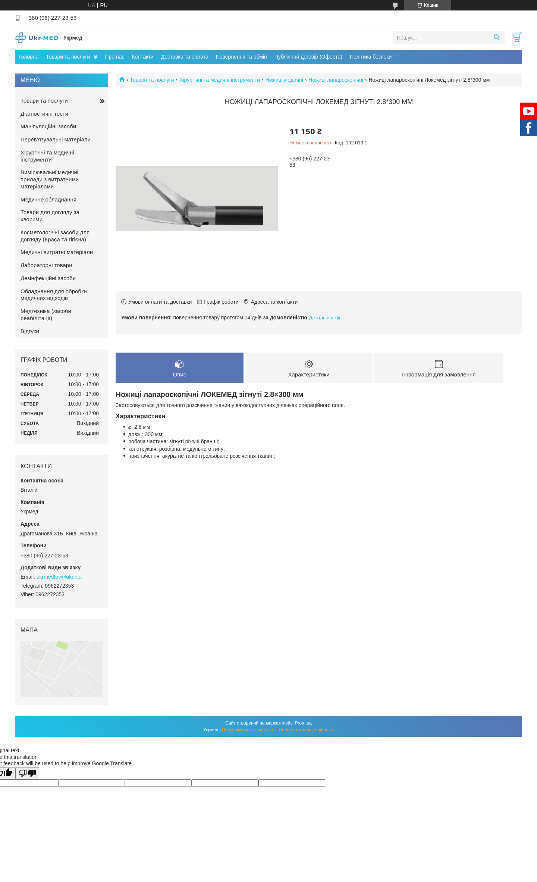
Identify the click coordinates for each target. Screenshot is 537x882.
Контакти (142, 57)
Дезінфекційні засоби (48, 278)
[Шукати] (496, 37)
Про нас (114, 57)
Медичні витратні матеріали (57, 252)
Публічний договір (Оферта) (308, 57)
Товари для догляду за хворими (50, 215)
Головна (28, 57)
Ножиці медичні (284, 80)
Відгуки (30, 331)
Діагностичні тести (44, 113)
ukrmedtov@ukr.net (59, 577)
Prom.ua (303, 723)
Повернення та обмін (241, 57)
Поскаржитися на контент (248, 729)
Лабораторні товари (46, 265)
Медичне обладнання (48, 199)
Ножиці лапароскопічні (335, 80)
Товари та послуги (68, 57)
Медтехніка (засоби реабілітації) (46, 314)
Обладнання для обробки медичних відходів (54, 294)
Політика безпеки (371, 57)
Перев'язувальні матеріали (56, 139)
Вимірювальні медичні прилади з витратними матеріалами (50, 179)
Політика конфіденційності (306, 729)
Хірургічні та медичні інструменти (219, 80)
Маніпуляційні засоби (48, 126)
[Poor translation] (27, 773)
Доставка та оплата (184, 57)
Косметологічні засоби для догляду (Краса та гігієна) (55, 236)
